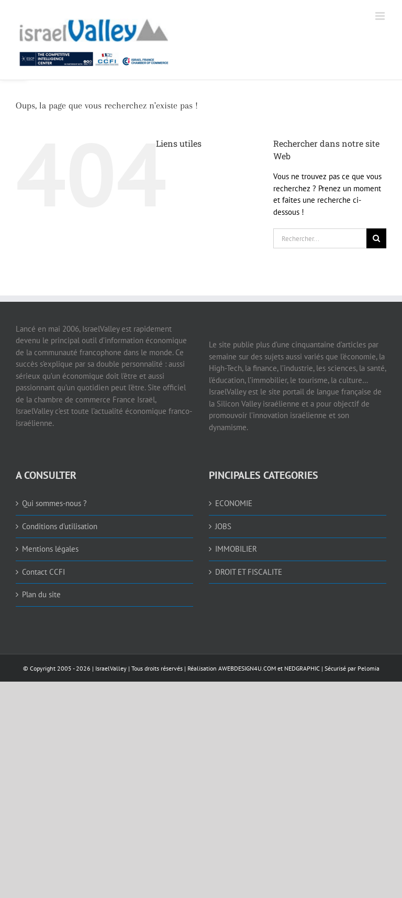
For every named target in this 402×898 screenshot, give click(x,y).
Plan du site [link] (41, 594)
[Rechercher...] (319, 238)
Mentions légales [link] (50, 549)
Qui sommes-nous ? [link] (54, 503)
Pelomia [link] (368, 668)
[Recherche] (376, 238)
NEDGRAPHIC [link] (301, 668)
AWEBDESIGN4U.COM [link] (247, 668)
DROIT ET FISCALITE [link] (248, 572)
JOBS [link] (223, 526)
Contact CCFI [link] (43, 572)
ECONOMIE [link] (233, 503)
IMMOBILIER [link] (236, 549)
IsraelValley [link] (111, 668)
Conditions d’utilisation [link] (59, 526)
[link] (155, 39)
